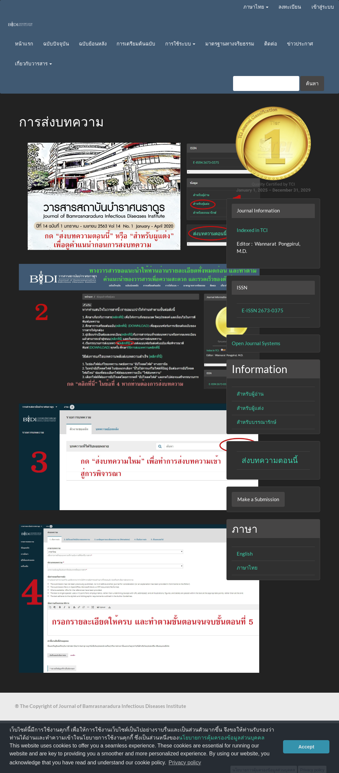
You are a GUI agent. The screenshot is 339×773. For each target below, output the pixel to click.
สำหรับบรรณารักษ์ (256, 422)
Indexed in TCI (252, 230)
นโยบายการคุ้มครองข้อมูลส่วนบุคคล (222, 737)
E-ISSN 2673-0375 (262, 310)
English (245, 554)
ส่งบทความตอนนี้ (270, 460)
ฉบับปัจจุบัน (56, 43)
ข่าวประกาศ (300, 43)
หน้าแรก (24, 43)
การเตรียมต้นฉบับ (136, 43)
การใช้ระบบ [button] (180, 43)
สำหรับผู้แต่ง (250, 408)
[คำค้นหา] (266, 83)
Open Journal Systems (256, 343)
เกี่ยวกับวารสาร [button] (33, 63)
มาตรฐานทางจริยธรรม (229, 43)
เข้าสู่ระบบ (323, 7)
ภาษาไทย (247, 568)
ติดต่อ (270, 43)
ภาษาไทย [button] (255, 7)
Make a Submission (258, 499)
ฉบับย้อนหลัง (93, 43)
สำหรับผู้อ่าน (250, 394)
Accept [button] (306, 746)
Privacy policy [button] (185, 762)
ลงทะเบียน (289, 7)
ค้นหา (312, 83)
